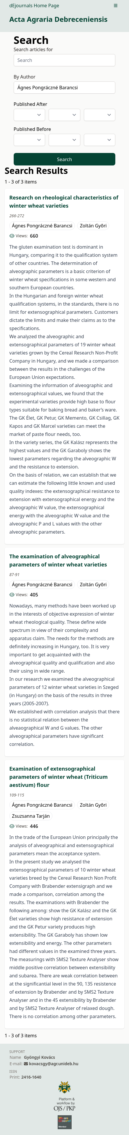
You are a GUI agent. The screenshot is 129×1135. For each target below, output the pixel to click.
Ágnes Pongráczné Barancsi (42, 225)
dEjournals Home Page (34, 5)
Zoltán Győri (93, 225)
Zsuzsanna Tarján (31, 816)
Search (64, 159)
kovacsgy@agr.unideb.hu (53, 1063)
